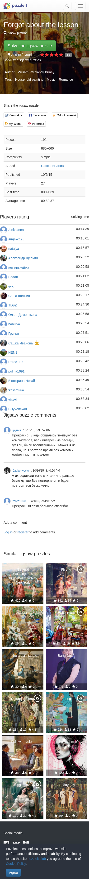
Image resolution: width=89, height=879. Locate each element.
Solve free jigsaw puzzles (22, 60)
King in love (22, 785)
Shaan (13, 277)
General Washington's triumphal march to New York (23, 576)
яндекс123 (16, 239)
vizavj (12, 400)
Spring (66, 699)
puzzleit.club (37, 859)
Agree (13, 873)
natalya (13, 249)
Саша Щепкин (19, 296)
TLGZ (12, 305)
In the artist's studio (23, 655)
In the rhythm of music (66, 744)
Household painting (29, 79)
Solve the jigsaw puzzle (30, 45)
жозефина (16, 390)
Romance (66, 79)
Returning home (23, 699)
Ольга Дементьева (22, 315)
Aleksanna (16, 230)
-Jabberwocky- (21, 470)
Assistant (23, 613)
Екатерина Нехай (21, 381)
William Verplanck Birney (36, 72)
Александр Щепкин (23, 258)
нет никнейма (18, 267)
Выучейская (17, 409)
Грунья (13, 333)
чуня (11, 286)
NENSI (13, 352)
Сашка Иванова (53, 166)
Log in (8, 532)
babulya (14, 324)
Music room (66, 613)
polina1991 (16, 371)
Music (51, 79)
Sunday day (66, 785)
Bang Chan (66, 655)
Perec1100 (16, 362)
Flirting (66, 569)
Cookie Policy (16, 864)
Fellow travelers (22, 742)
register (22, 532)
